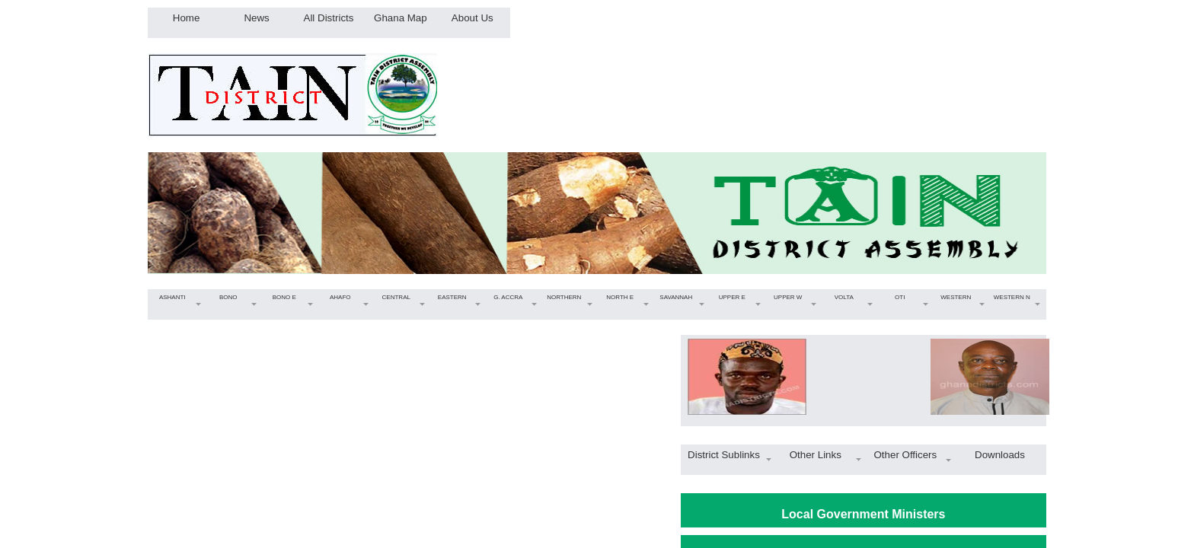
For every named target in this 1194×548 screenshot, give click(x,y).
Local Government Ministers (863, 514)
